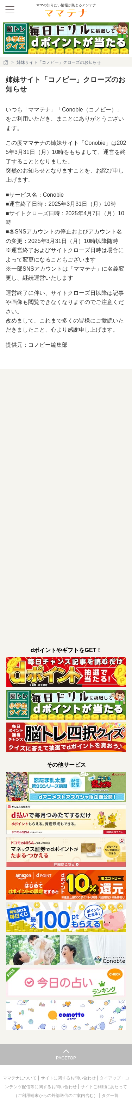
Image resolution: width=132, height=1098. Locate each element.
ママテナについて (20, 1078)
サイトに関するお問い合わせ (69, 1078)
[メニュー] (10, 10)
